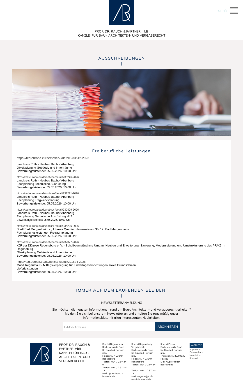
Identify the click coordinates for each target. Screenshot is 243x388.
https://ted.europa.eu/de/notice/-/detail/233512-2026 (53, 158)
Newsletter (195, 355)
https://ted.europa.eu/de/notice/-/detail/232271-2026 (48, 193)
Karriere (196, 345)
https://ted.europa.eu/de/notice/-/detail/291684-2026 (51, 261)
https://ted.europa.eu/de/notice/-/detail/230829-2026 (48, 209)
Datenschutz (196, 352)
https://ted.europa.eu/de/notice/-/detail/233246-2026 (48, 177)
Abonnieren (168, 326)
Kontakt (194, 358)
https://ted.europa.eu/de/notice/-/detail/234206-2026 (48, 226)
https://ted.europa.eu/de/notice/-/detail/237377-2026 (48, 242)
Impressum (195, 349)
